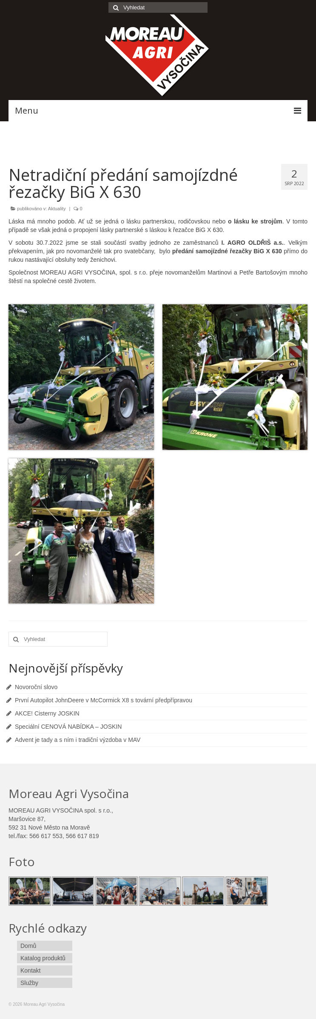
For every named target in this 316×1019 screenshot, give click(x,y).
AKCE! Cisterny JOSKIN (47, 713)
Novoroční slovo (36, 687)
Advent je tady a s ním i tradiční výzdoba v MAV (77, 739)
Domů (28, 945)
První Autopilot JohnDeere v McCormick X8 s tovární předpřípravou (103, 700)
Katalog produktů (42, 958)
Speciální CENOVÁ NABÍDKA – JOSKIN (68, 726)
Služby (29, 982)
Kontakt (30, 970)
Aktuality (57, 208)
